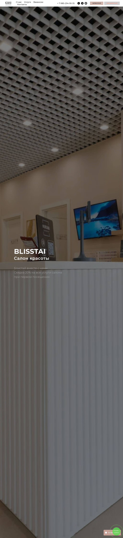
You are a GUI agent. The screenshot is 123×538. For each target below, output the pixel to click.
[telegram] (82, 3)
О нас (19, 2)
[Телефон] (78, 3)
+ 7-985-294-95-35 (66, 3)
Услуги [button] (27, 2)
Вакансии (38, 2)
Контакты (22, 4)
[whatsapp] (86, 3)
